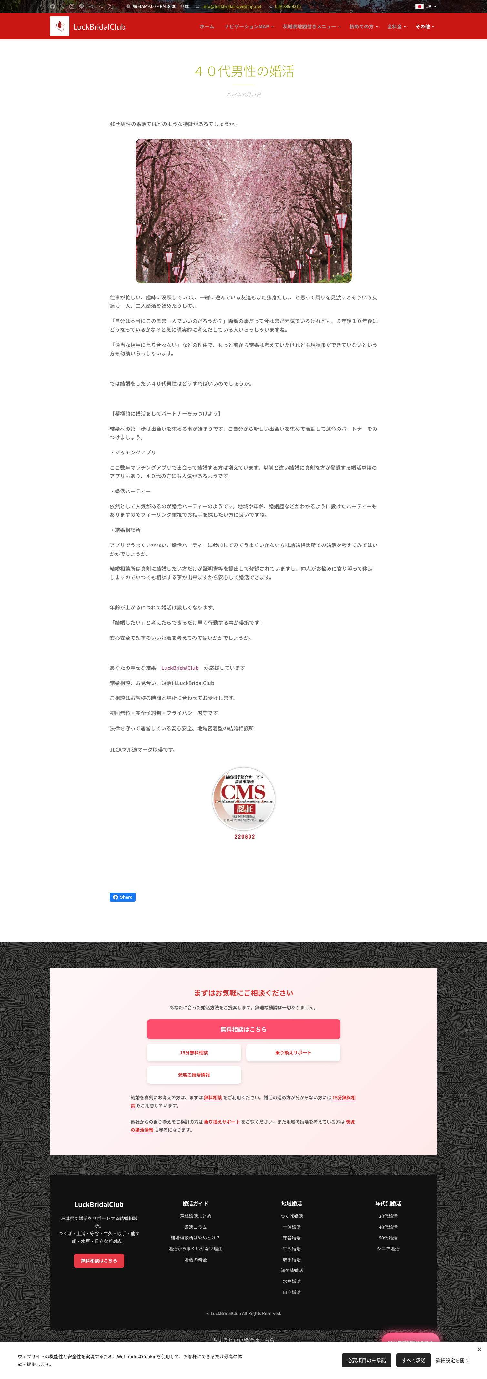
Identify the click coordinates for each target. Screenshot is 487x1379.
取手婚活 (292, 1259)
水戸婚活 (292, 1281)
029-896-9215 (288, 6)
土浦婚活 (292, 1226)
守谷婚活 (292, 1237)
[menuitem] (208, 26)
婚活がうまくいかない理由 (195, 1248)
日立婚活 (292, 1292)
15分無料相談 (194, 1051)
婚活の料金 (195, 1259)
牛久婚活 (292, 1248)
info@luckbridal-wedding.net (231, 6)
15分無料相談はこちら (403, 1339)
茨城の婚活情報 (194, 1074)
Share (123, 897)
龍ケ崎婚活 (291, 1270)
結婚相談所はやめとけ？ (195, 1237)
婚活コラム (195, 1226)
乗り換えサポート (293, 1051)
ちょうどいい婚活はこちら (244, 1339)
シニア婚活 (388, 1248)
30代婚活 (388, 1216)
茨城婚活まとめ (195, 1216)
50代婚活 (388, 1237)
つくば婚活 (291, 1216)
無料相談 (213, 1097)
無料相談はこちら (243, 1027)
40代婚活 (388, 1226)
